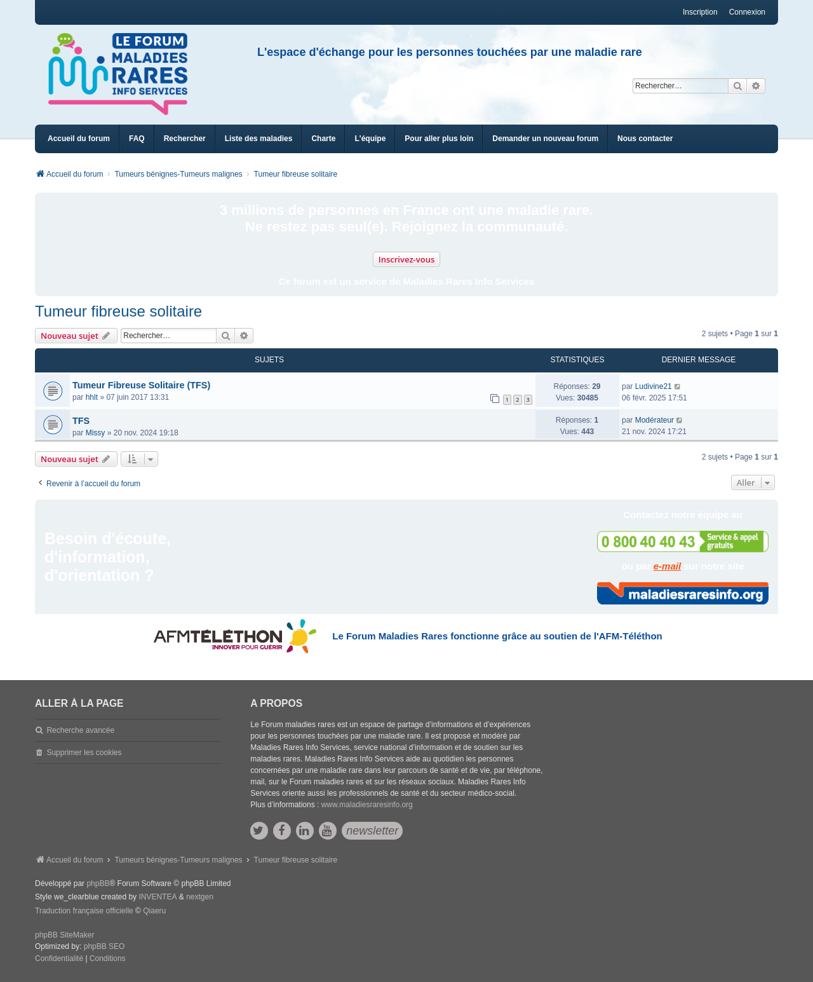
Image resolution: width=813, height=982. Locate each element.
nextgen (199, 896)
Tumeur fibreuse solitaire (118, 311)
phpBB (97, 883)
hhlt (92, 397)
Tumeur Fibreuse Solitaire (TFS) (141, 385)
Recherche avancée (80, 730)
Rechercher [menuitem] (185, 138)
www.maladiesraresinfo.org (367, 804)
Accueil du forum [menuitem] (79, 138)
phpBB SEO (104, 946)
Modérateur (654, 420)
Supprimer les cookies (83, 752)
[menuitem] (259, 139)
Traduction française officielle (84, 910)
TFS (81, 421)
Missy (95, 432)
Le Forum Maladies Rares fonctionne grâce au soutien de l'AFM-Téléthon (497, 636)
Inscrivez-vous (407, 259)
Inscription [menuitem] (700, 12)
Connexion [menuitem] (747, 12)
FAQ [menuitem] (137, 138)
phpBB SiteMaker (64, 935)
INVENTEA (157, 896)
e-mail (667, 566)
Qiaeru (154, 910)
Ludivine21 (653, 386)
